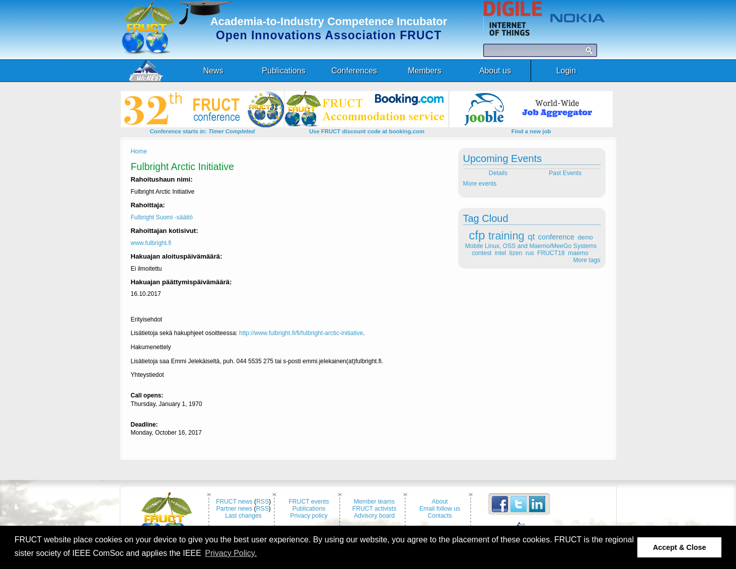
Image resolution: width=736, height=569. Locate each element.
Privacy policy (308, 515)
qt (531, 236)
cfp (477, 235)
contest (481, 253)
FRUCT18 (551, 253)
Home (139, 151)
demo (585, 237)
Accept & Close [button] (679, 547)
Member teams (374, 501)
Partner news (234, 508)
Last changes (243, 515)
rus (530, 253)
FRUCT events (308, 501)
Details (497, 173)
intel (500, 253)
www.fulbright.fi (151, 243)
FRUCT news (234, 501)
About (440, 501)
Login (566, 70)
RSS (262, 501)
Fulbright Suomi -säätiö (162, 217)
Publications (309, 508)
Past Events (566, 173)
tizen (516, 253)
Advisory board (374, 515)
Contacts (440, 515)
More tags (586, 260)
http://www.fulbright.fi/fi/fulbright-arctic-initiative (301, 333)
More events (480, 183)
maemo (578, 253)
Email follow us (439, 508)
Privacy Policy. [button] (231, 553)
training (506, 235)
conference (556, 237)
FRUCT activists (374, 508)
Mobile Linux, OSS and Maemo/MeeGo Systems (531, 246)
